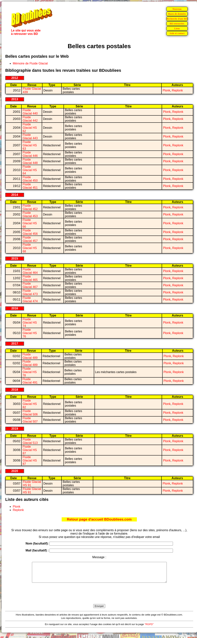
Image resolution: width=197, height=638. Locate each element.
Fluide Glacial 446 (30, 154)
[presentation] (99, 597)
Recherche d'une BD (177, 18)
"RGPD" (149, 628)
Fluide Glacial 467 (30, 285)
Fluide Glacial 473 (30, 292)
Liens (177, 28)
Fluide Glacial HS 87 (30, 450)
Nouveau (176, 8)
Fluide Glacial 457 (30, 239)
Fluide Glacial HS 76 (30, 333)
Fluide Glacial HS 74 (30, 323)
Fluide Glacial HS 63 (30, 145)
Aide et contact (177, 33)
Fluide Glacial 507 (30, 420)
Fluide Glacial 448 (30, 161)
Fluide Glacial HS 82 (30, 404)
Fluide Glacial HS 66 (30, 223)
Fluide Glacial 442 (30, 119)
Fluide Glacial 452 (30, 207)
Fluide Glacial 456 (30, 232)
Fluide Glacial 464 (30, 271)
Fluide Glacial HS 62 (30, 128)
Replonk (177, 90)
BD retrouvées (177, 23)
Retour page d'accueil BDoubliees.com (99, 519)
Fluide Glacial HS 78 (30, 372)
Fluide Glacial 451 (30, 186)
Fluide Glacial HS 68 (30, 248)
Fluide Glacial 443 (30, 136)
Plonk (166, 90)
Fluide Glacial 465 (30, 278)
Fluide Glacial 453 (30, 214)
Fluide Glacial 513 (30, 441)
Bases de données (177, 13)
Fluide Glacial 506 (30, 412)
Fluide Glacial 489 (30, 356)
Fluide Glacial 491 (30, 381)
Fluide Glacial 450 (30, 179)
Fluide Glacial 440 (30, 111)
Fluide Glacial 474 (30, 299)
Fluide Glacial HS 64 (30, 170)
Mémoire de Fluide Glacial (30, 63)
